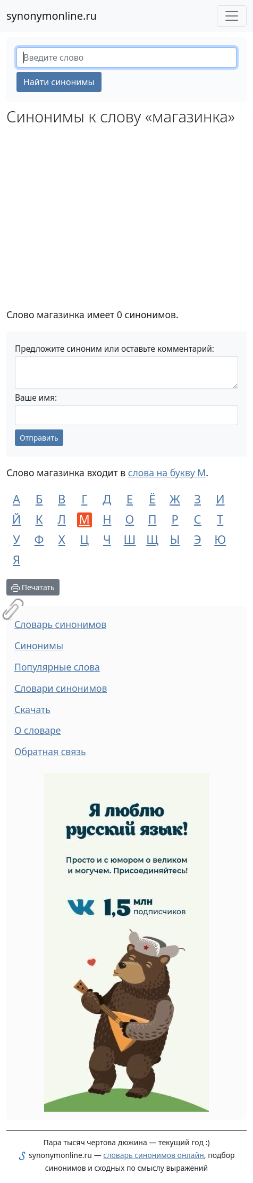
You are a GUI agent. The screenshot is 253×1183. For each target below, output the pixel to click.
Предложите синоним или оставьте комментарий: (114, 348)
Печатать (33, 587)
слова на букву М (167, 472)
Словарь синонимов (60, 624)
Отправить (39, 438)
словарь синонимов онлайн (153, 1155)
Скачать (32, 709)
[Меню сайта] (232, 16)
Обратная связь (50, 751)
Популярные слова (57, 666)
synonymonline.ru (51, 16)
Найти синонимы (59, 82)
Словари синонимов (60, 688)
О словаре (37, 730)
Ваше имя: (36, 397)
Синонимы (38, 645)
